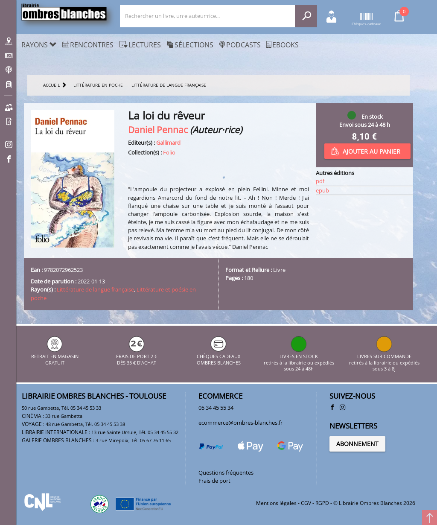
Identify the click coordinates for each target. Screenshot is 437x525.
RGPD (322, 503)
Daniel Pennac (158, 129)
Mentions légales (276, 503)
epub (322, 190)
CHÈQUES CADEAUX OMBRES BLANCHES (219, 356)
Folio (169, 152)
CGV (306, 503)
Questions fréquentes (225, 472)
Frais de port (214, 480)
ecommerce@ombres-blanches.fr (240, 422)
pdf (320, 181)
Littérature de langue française (95, 289)
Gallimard (168, 142)
